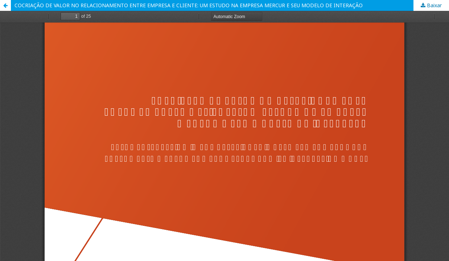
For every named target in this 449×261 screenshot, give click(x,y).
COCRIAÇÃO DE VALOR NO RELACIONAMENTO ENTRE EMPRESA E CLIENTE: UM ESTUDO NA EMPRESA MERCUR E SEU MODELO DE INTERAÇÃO (189, 5)
